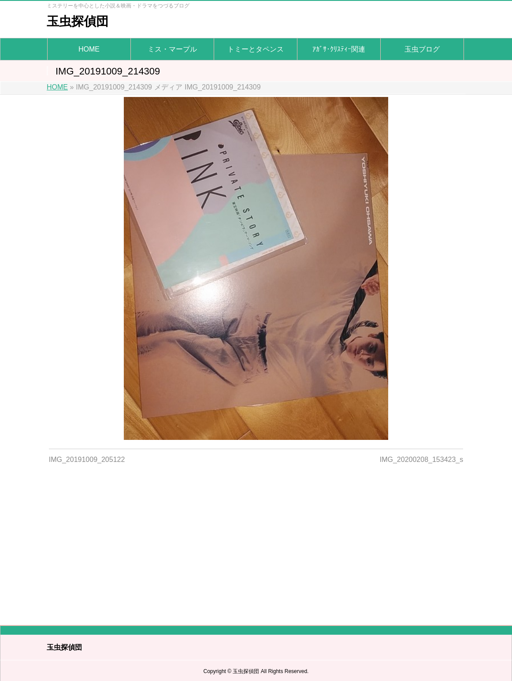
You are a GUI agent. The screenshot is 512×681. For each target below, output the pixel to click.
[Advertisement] (256, 539)
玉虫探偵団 (77, 21)
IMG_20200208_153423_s (422, 459)
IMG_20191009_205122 (87, 459)
